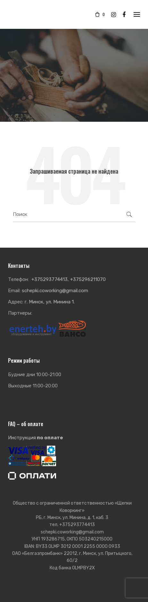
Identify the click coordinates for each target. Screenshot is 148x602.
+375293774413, (50, 279)
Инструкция (35, 438)
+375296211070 (88, 279)
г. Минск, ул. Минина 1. (50, 302)
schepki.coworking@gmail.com (55, 290)
